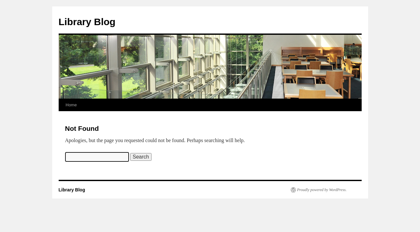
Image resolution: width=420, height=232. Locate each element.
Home (71, 104)
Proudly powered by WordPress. (322, 190)
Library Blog (87, 21)
